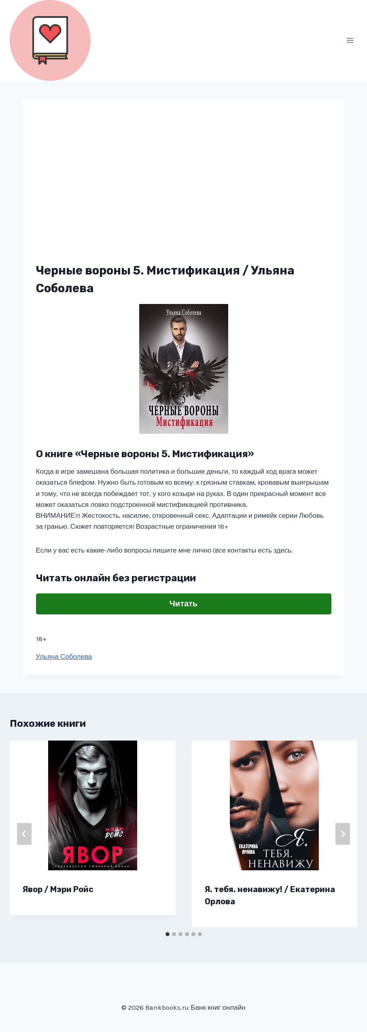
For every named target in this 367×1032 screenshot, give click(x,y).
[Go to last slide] (24, 834)
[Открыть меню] (349, 40)
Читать (183, 603)
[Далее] (342, 834)
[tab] (167, 934)
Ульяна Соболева (64, 656)
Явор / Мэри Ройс (58, 889)
